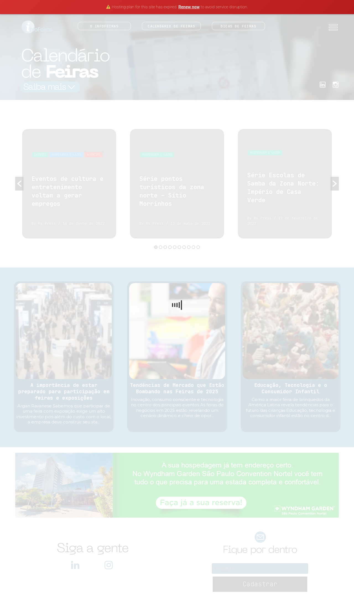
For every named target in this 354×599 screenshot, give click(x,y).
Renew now (189, 6)
